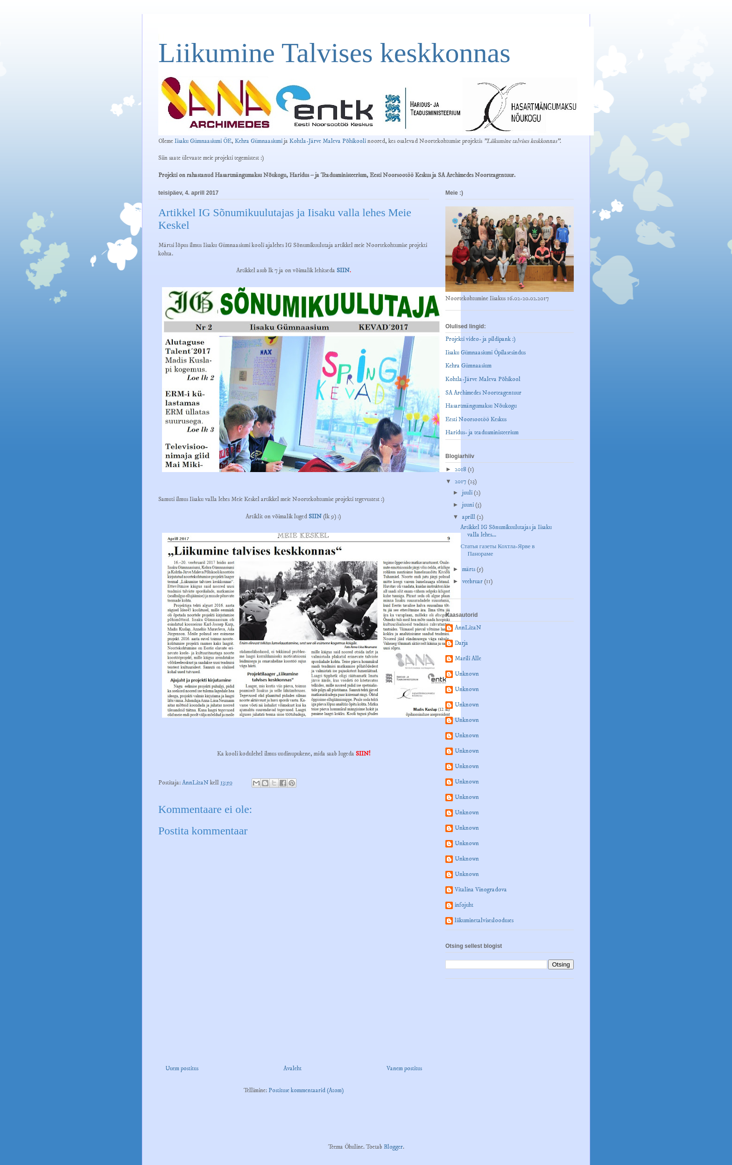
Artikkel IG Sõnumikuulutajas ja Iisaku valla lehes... (506, 530)
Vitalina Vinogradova (481, 889)
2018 (461, 469)
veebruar (473, 581)
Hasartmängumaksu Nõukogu (481, 406)
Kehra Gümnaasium (468, 365)
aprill (469, 517)
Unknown (467, 674)
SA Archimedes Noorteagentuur (483, 392)
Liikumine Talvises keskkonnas (334, 52)
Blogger (393, 1147)
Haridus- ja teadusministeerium (482, 432)
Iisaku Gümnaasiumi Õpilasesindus (485, 352)
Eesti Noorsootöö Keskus (476, 419)
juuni (468, 504)
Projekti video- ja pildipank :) (480, 339)
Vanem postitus (404, 1068)
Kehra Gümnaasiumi (258, 141)
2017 (461, 481)
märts (469, 569)
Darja (461, 643)
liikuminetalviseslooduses (484, 920)
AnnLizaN (468, 627)
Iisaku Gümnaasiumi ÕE (203, 141)
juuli (468, 492)
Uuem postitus (181, 1068)
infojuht (464, 905)
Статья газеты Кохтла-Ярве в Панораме (497, 550)
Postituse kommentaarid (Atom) (306, 1090)
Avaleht (292, 1068)
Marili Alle (468, 658)
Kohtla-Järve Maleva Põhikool (483, 379)
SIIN (343, 270)
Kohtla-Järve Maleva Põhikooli (327, 141)
